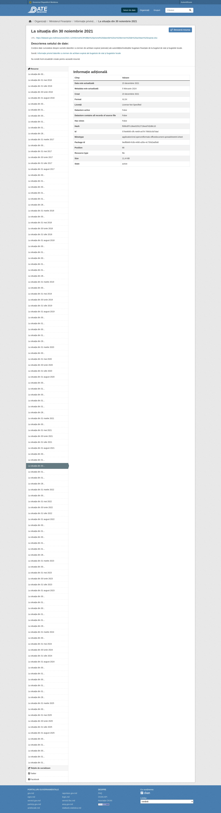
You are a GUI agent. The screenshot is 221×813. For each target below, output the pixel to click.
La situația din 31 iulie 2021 (40, 442)
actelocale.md (34, 808)
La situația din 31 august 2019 (41, 311)
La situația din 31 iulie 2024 (40, 656)
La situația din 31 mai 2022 (40, 501)
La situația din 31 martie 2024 (41, 632)
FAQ (100, 793)
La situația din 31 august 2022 (41, 519)
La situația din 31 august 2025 (41, 733)
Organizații (144, 10)
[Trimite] (190, 10)
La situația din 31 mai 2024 (40, 644)
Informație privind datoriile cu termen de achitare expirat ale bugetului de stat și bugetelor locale (79, 53)
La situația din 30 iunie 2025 (40, 721)
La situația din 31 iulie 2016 (40, 86)
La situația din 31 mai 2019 (40, 294)
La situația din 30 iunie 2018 (40, 228)
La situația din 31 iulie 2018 (40, 234)
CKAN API (102, 797)
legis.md (65, 797)
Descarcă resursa (180, 30)
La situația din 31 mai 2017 (40, 151)
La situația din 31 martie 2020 (41, 347)
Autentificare (186, 2)
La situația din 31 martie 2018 (41, 211)
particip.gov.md (34, 804)
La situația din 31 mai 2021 (40, 430)
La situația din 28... (36, 133)
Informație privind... (84, 21)
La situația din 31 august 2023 (41, 590)
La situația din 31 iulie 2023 (40, 584)
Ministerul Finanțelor (60, 21)
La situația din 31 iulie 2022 (40, 513)
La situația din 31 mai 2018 (40, 222)
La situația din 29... (36, 341)
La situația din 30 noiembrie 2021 (117, 21)
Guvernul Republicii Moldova (43, 2)
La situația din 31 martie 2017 (41, 139)
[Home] (30, 21)
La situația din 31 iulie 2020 (40, 371)
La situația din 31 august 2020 (41, 377)
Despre (102, 789)
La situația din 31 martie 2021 (41, 418)
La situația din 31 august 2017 (41, 169)
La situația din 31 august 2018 (41, 240)
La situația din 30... (36, 74)
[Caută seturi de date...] (179, 10)
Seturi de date (129, 10)
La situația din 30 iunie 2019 (40, 300)
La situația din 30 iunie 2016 (40, 92)
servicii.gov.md (34, 800)
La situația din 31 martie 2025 (41, 703)
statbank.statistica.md (71, 808)
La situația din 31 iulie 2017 (40, 163)
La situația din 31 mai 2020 (40, 359)
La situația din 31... (36, 110)
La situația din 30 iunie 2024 (40, 650)
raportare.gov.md (69, 793)
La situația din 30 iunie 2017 (40, 157)
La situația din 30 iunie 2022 (40, 507)
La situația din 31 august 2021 (41, 448)
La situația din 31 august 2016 (41, 98)
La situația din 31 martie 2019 (41, 282)
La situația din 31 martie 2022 (41, 489)
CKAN (145, 792)
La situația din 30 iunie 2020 (40, 365)
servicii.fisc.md (68, 800)
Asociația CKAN (105, 800)
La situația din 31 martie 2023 (41, 561)
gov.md (31, 793)
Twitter (32, 773)
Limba (143, 798)
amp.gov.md (67, 804)
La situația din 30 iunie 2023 (40, 578)
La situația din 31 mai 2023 (40, 573)
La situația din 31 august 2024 (41, 662)
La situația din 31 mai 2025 (40, 715)
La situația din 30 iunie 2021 (40, 436)
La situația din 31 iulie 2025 (40, 727)
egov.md (31, 797)
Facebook (33, 779)
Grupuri (157, 10)
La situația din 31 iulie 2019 (40, 305)
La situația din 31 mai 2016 (40, 80)
